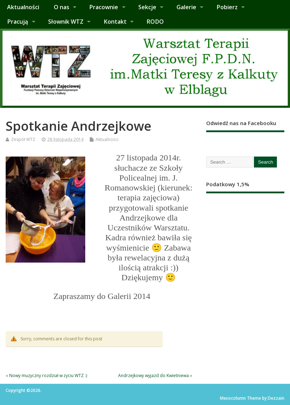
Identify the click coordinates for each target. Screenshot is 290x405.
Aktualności (23, 7)
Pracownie (103, 7)
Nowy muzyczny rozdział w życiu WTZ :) (48, 375)
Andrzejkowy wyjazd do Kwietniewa (153, 375)
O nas (61, 7)
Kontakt (115, 21)
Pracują (17, 21)
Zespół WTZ (23, 139)
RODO (155, 21)
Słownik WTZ (65, 21)
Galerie (186, 7)
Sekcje (147, 7)
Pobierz (227, 7)
